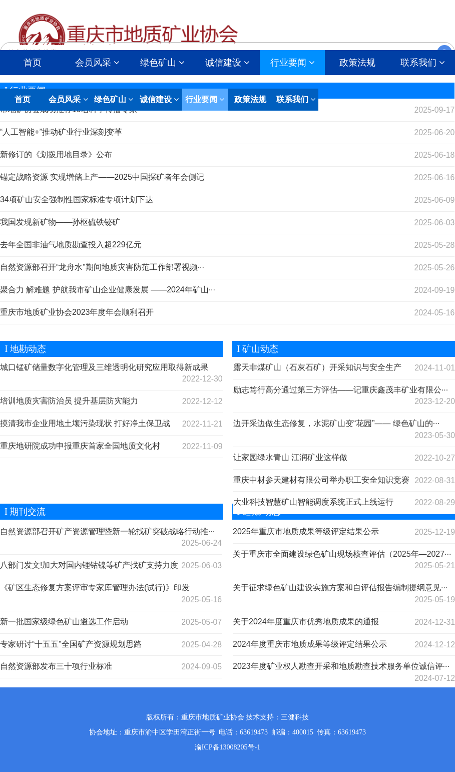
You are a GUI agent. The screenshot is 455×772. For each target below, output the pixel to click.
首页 (33, 63)
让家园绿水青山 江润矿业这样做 (290, 457)
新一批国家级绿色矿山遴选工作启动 (64, 621)
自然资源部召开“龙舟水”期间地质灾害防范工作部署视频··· (102, 267)
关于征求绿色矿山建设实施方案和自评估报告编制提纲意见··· (340, 587)
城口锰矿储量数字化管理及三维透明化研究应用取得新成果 (104, 367)
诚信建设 (227, 63)
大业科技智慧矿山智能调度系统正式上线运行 (313, 502)
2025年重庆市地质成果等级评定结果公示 (306, 531)
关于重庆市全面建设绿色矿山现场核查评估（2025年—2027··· (342, 554)
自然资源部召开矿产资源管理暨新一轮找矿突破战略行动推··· (107, 531)
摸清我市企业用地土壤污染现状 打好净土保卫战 (85, 423)
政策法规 (357, 63)
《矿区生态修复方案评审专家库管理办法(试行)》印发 (95, 587)
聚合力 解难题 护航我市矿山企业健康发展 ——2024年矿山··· (107, 289)
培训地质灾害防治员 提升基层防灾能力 (69, 401)
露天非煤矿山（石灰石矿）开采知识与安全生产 (317, 367)
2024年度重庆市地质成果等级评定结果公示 (310, 644)
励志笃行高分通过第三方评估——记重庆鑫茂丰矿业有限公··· (340, 389)
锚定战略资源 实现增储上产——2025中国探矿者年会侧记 (102, 177)
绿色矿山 (162, 63)
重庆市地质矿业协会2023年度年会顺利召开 (77, 312)
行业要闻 (292, 63)
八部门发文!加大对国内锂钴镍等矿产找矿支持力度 (89, 565)
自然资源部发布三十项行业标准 (56, 666)
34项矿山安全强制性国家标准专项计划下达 (76, 199)
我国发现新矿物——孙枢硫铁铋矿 (60, 222)
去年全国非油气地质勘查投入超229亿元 (71, 244)
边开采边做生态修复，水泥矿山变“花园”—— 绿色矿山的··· (336, 423)
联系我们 (295, 99)
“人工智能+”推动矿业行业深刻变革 (61, 132)
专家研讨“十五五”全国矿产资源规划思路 (71, 644)
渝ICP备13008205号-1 (227, 747)
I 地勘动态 (23, 349)
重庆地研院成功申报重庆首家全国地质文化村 (80, 446)
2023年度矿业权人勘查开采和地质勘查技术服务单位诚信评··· (341, 666)
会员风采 (97, 63)
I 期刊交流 (23, 512)
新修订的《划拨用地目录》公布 (56, 154)
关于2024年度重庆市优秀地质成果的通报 (306, 621)
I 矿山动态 (255, 349)
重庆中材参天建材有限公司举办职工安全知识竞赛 (321, 480)
